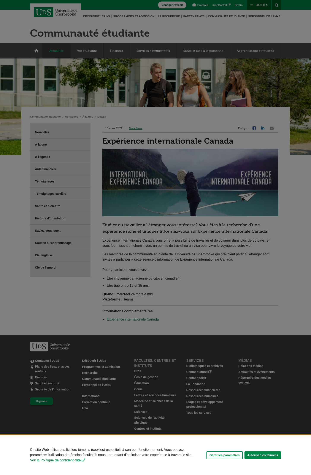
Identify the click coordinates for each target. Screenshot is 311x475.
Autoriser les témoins (262, 455)
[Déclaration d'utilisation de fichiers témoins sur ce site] (155, 455)
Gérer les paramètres (224, 455)
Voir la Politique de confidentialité (55, 460)
